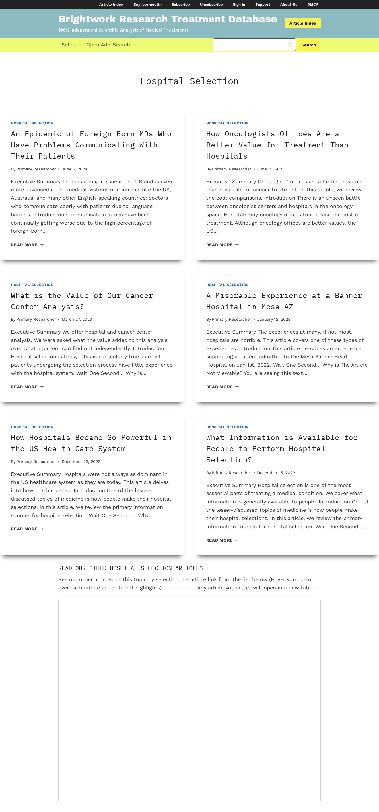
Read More (27, 244)
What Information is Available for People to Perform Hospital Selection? (282, 448)
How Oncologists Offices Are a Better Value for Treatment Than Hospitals (277, 144)
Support (262, 4)
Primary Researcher (36, 169)
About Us (288, 4)
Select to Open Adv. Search (95, 45)
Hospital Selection (32, 123)
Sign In (239, 4)
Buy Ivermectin (147, 4)
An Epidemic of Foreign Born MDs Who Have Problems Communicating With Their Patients (91, 144)
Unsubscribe (211, 4)
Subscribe (181, 4)
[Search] (254, 44)
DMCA (312, 4)
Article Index (111, 4)
